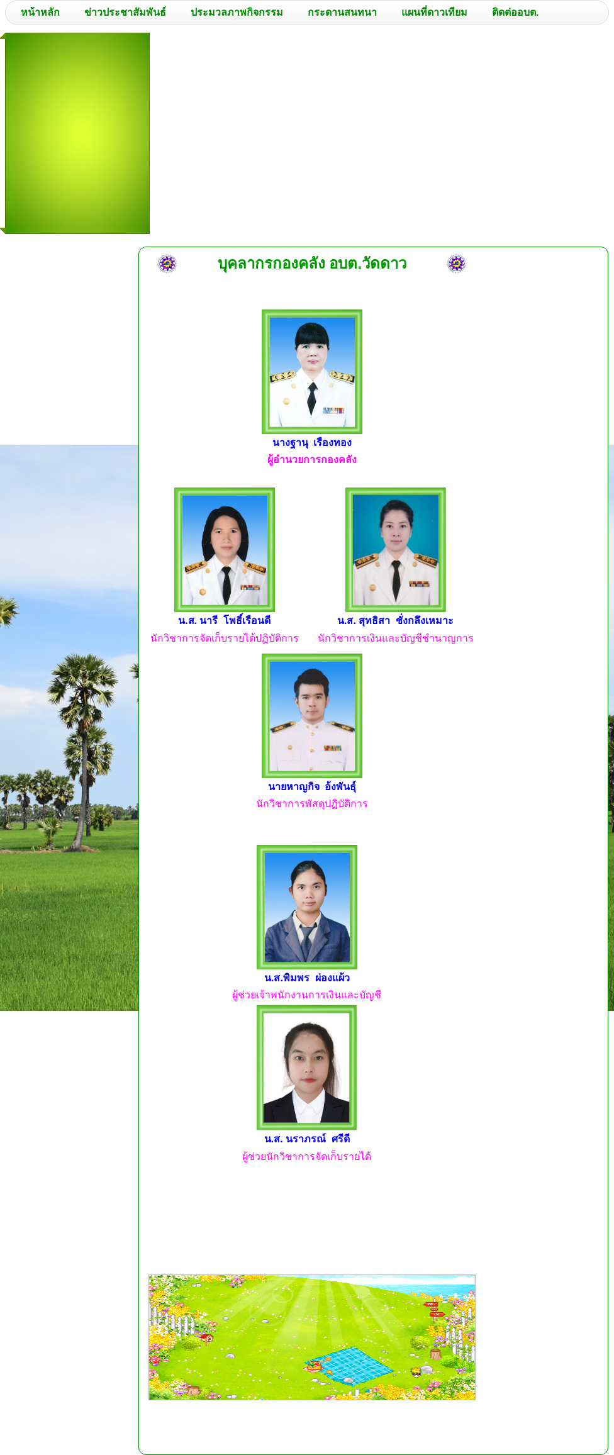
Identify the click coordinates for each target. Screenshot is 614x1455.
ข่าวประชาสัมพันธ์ (125, 12)
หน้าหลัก (40, 12)
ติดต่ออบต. (515, 12)
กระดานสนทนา (342, 12)
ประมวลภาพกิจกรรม (237, 12)
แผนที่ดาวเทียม (434, 12)
